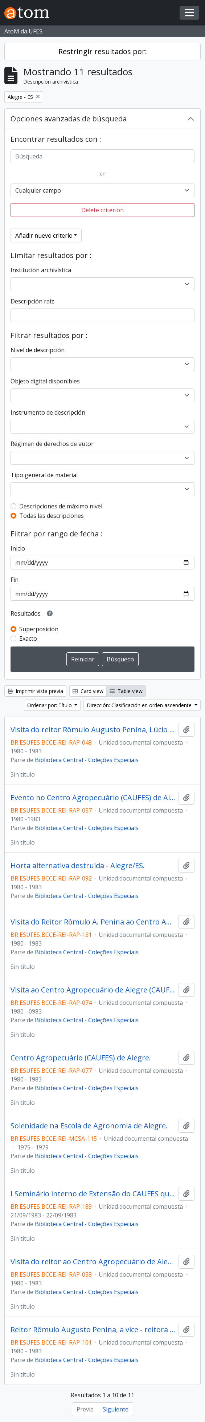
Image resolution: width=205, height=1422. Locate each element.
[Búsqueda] (102, 156)
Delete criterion (102, 210)
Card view (88, 691)
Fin (15, 580)
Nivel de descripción (38, 350)
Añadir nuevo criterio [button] (44, 235)
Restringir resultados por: (102, 51)
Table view (126, 691)
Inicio (18, 548)
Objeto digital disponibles (45, 381)
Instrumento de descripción (48, 412)
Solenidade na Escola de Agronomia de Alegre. (89, 1125)
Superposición (38, 629)
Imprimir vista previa (35, 691)
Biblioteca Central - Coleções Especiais (87, 760)
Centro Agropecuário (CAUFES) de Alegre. (81, 1058)
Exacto (28, 638)
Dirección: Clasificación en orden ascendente (140, 705)
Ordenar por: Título (50, 705)
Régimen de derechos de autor (52, 444)
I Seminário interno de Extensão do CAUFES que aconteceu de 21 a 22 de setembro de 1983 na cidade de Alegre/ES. (93, 1193)
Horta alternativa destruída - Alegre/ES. (78, 865)
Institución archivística (41, 270)
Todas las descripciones (51, 516)
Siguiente (115, 1409)
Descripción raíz (32, 301)
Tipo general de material (44, 475)
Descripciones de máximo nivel (60, 506)
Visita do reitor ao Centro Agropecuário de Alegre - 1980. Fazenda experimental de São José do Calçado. (93, 1261)
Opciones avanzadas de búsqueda (69, 119)
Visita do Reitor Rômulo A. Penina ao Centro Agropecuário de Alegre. (93, 922)
